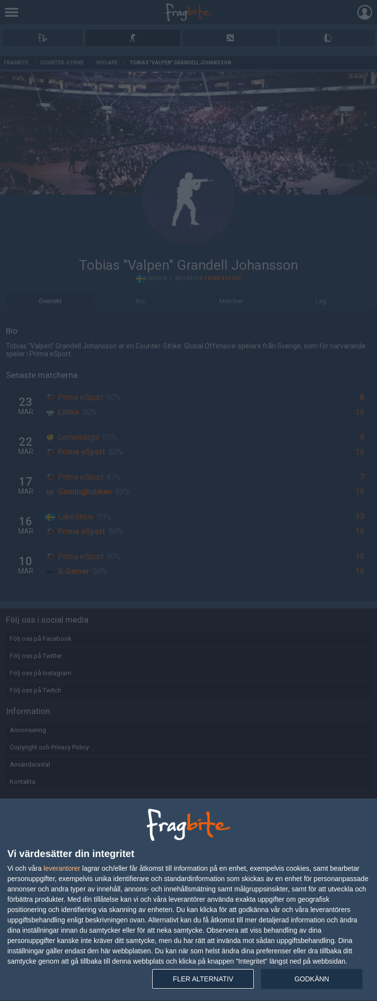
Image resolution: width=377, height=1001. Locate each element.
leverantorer (62, 868)
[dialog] (188, 900)
